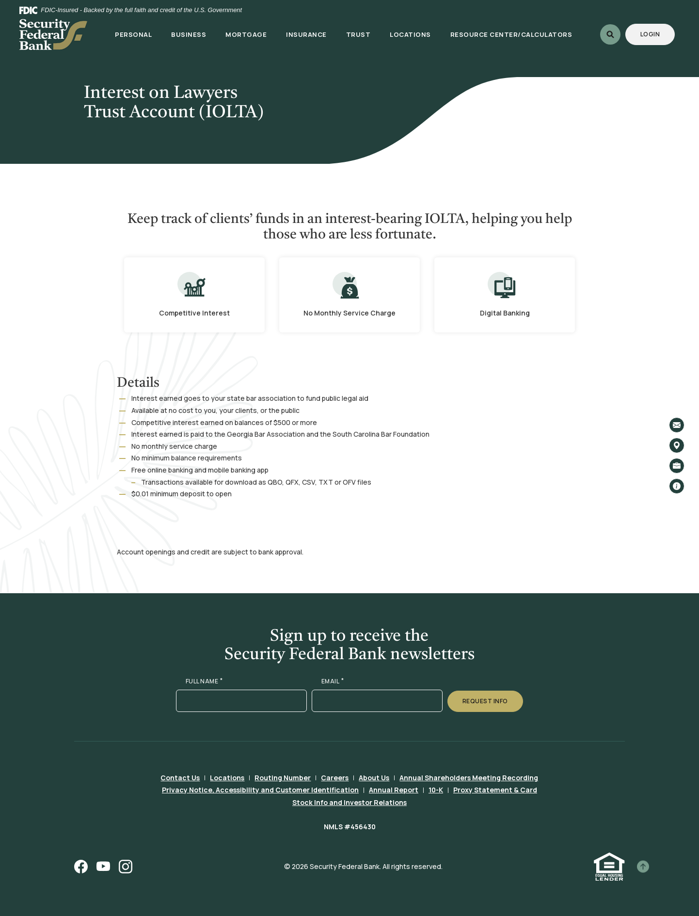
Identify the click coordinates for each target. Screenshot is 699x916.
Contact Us (180, 777)
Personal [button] (133, 34)
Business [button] (188, 34)
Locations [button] (410, 34)
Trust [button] (358, 34)
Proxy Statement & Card (495, 789)
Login (657, 34)
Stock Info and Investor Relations (349, 802)
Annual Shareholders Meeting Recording (468, 777)
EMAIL (332, 681)
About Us (374, 777)
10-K (436, 789)
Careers (335, 777)
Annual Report (393, 789)
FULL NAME (204, 681)
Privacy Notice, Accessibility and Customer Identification (260, 789)
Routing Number (282, 777)
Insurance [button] (306, 34)
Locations (227, 777)
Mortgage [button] (246, 34)
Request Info (485, 701)
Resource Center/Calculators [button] (511, 34)
